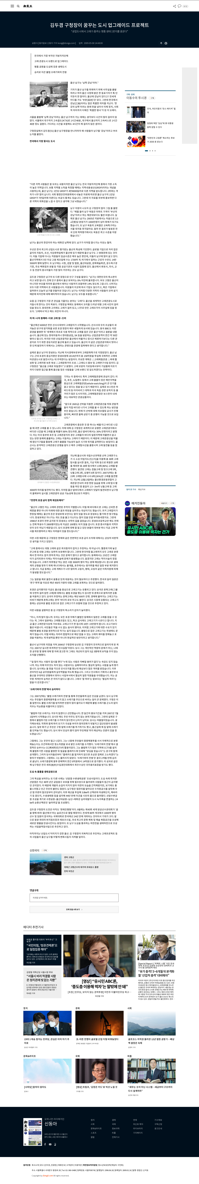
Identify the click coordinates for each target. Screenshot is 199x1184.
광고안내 (158, 1128)
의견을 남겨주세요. (40, 898)
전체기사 (116, 1137)
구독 (45, 850)
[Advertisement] (68, 162)
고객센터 (69, 1165)
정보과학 (116, 1128)
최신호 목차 (138, 1124)
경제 (114, 1120)
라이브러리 (138, 1128)
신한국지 (34, 850)
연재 (135, 1120)
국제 (114, 1124)
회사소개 (35, 1165)
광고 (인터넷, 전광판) (48, 1165)
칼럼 (93, 1137)
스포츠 (93, 1133)
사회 (93, 1124)
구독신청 (158, 1124)
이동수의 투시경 (136, 98)
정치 (93, 1120)
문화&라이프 (96, 1128)
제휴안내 (61, 1165)
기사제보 (158, 1120)
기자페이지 (138, 1133)
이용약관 (78, 1165)
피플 (114, 1133)
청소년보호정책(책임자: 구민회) (110, 1165)
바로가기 (164, 503)
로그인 (185, 6)
